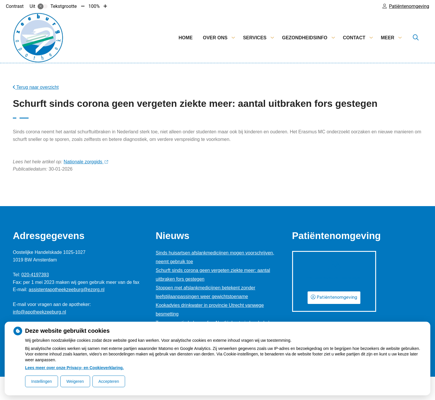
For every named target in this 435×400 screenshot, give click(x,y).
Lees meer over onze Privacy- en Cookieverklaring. (74, 367)
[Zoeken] (415, 37)
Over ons (215, 37)
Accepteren (109, 381)
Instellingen (41, 381)
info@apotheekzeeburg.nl (39, 311)
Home (186, 37)
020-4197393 (35, 274)
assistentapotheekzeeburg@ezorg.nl (66, 289)
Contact (354, 37)
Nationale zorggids (86, 161)
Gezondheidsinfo (304, 37)
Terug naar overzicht (36, 87)
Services (254, 37)
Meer (387, 37)
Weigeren (75, 381)
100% (94, 6)
